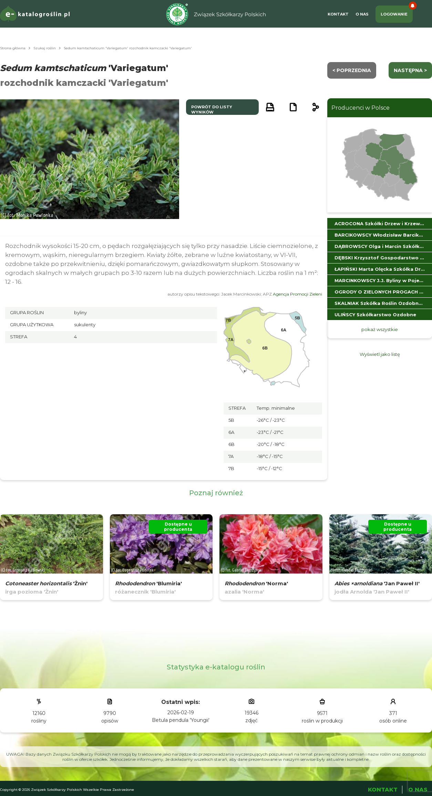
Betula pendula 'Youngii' (180, 720)
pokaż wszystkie (379, 329)
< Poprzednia (351, 70)
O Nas (362, 14)
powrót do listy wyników (211, 110)
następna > (410, 70)
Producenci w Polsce (360, 108)
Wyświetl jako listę (380, 354)
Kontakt (338, 14)
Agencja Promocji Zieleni (297, 294)
